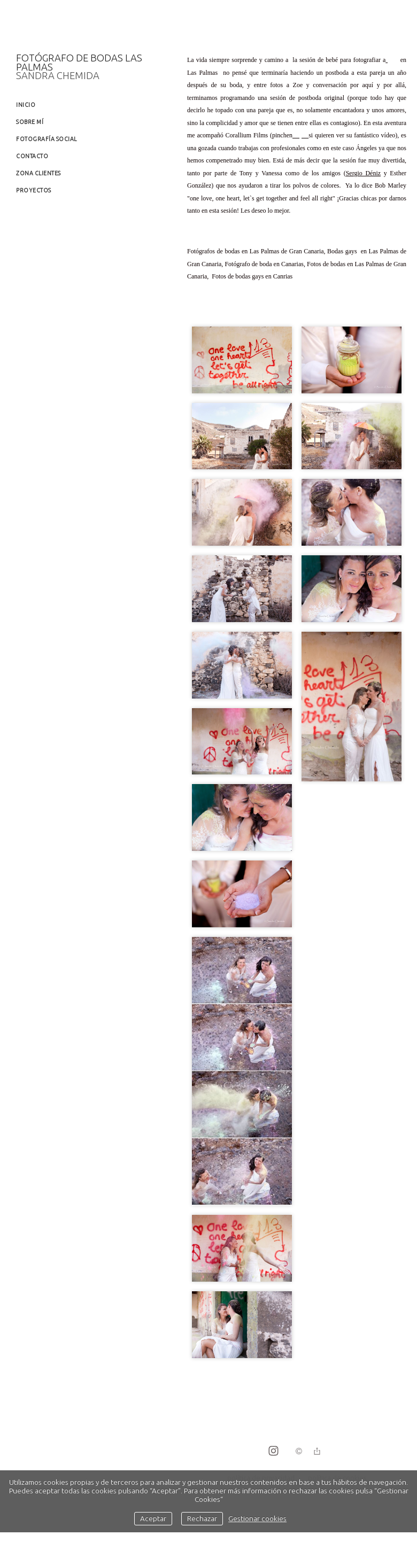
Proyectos (33, 190)
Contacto (32, 156)
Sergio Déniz (363, 173)
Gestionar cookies (257, 1518)
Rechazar (202, 1518)
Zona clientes (38, 173)
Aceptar (153, 1518)
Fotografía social (46, 139)
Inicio (25, 105)
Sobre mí (29, 122)
